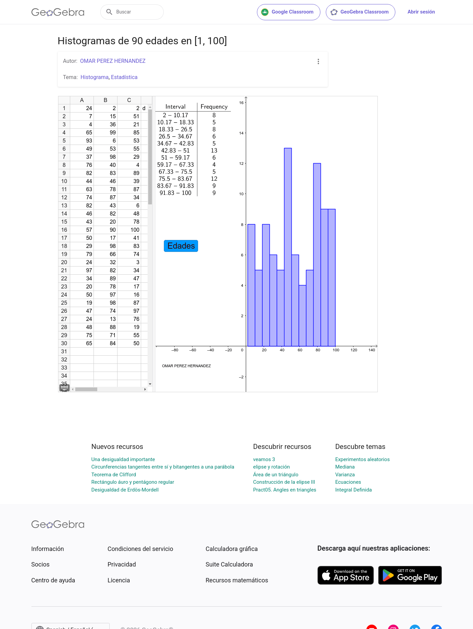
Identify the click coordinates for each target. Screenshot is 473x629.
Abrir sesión (421, 12)
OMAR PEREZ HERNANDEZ (113, 61)
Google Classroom (287, 12)
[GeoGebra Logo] (57, 12)
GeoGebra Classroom (359, 12)
